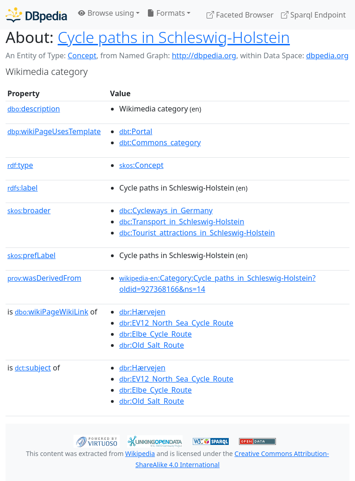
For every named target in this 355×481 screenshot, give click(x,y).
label (22, 188)
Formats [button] (166, 13)
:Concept (141, 165)
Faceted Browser (240, 15)
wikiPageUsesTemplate (54, 131)
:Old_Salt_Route (151, 345)
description (33, 109)
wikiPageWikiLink (51, 312)
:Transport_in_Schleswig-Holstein (181, 221)
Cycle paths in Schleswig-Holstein (174, 37)
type (20, 165)
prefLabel (31, 255)
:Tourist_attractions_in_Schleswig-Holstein (197, 233)
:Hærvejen (142, 312)
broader (28, 210)
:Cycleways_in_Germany (166, 210)
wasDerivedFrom (44, 278)
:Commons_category (160, 142)
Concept (81, 55)
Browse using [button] (106, 13)
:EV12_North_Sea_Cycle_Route (176, 323)
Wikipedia (140, 453)
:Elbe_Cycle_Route (155, 334)
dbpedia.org (327, 55)
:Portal (135, 131)
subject (33, 368)
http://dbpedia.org (204, 55)
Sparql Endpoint (313, 15)
